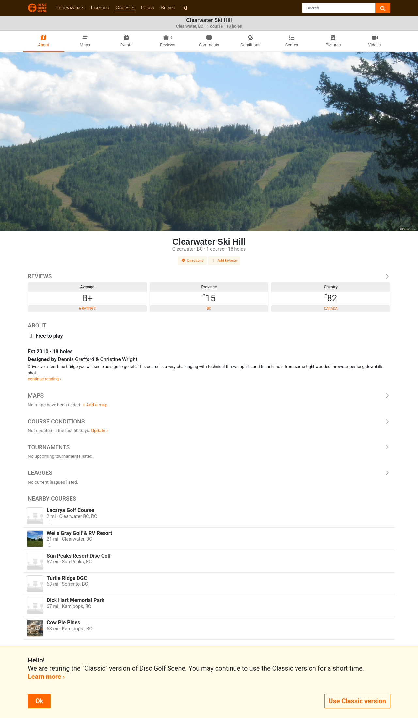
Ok (39, 701)
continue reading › (44, 378)
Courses (124, 7)
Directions (192, 260)
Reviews (209, 276)
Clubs (147, 7)
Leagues (100, 7)
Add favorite (224, 260)
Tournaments (70, 7)
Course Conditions (209, 421)
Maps (209, 395)
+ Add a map (95, 404)
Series (167, 7)
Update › (99, 430)
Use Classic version (357, 701)
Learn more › (46, 676)
